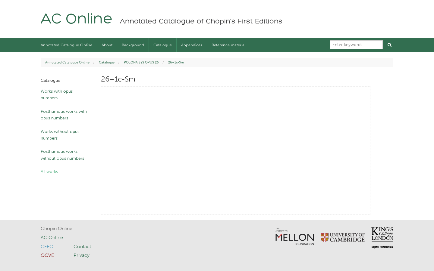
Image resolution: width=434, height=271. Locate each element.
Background (133, 45)
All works (49, 171)
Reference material (228, 45)
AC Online (77, 19)
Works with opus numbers (57, 94)
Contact (82, 246)
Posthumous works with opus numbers (64, 115)
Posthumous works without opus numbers (62, 155)
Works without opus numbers (60, 135)
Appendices (191, 45)
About (107, 45)
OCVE (47, 255)
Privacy (82, 255)
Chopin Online (56, 228)
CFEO (47, 246)
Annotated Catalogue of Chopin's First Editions (201, 21)
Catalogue (162, 45)
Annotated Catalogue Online (66, 45)
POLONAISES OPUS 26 (141, 62)
